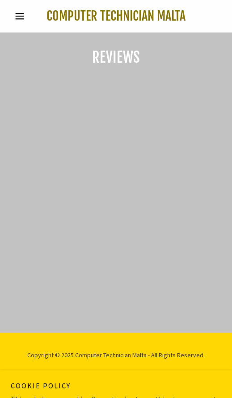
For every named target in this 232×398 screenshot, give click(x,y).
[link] (116, 16)
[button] (26, 16)
